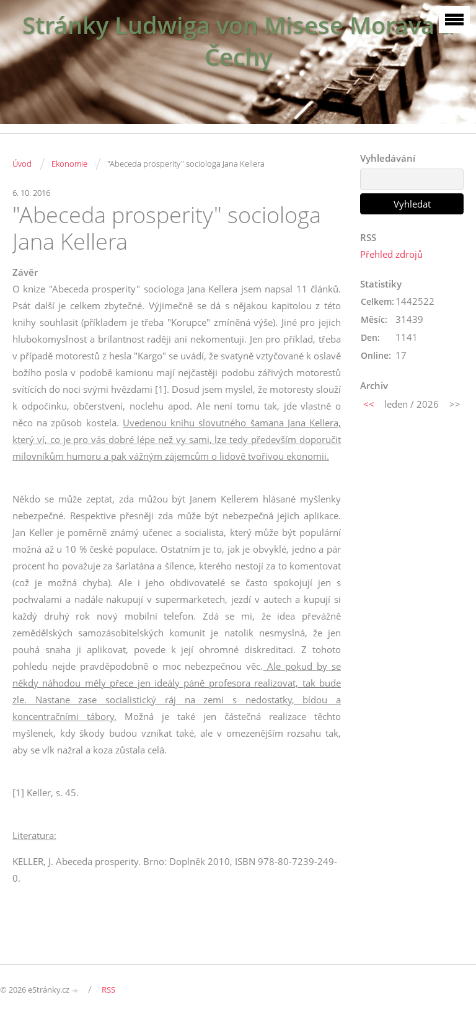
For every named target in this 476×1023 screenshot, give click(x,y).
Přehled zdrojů (391, 254)
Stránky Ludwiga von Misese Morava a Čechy (238, 40)
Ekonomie (69, 163)
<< (368, 404)
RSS (108, 989)
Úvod (22, 163)
